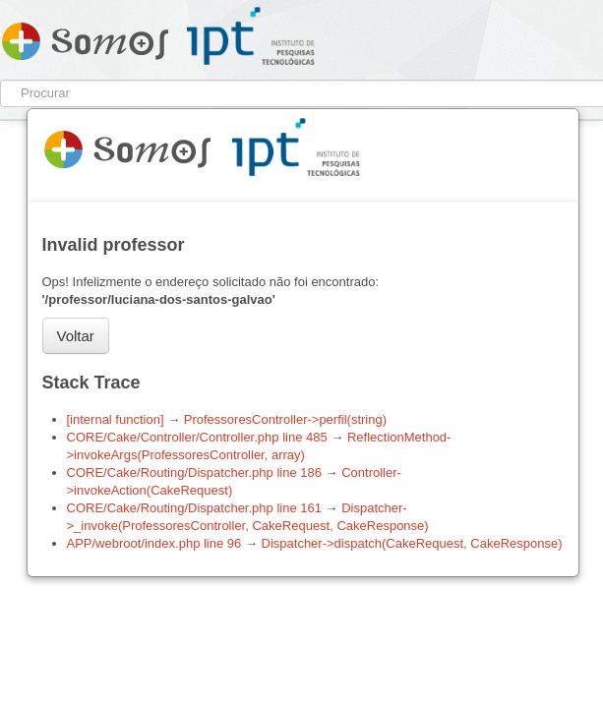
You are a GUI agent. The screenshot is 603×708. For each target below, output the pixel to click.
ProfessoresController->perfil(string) (285, 419)
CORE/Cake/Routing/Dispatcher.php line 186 (194, 472)
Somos (85, 37)
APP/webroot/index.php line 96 (154, 543)
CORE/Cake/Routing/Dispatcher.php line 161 (194, 508)
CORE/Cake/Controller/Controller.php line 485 (197, 437)
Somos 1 (127, 145)
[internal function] (115, 419)
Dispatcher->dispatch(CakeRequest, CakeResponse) (412, 543)
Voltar (75, 335)
